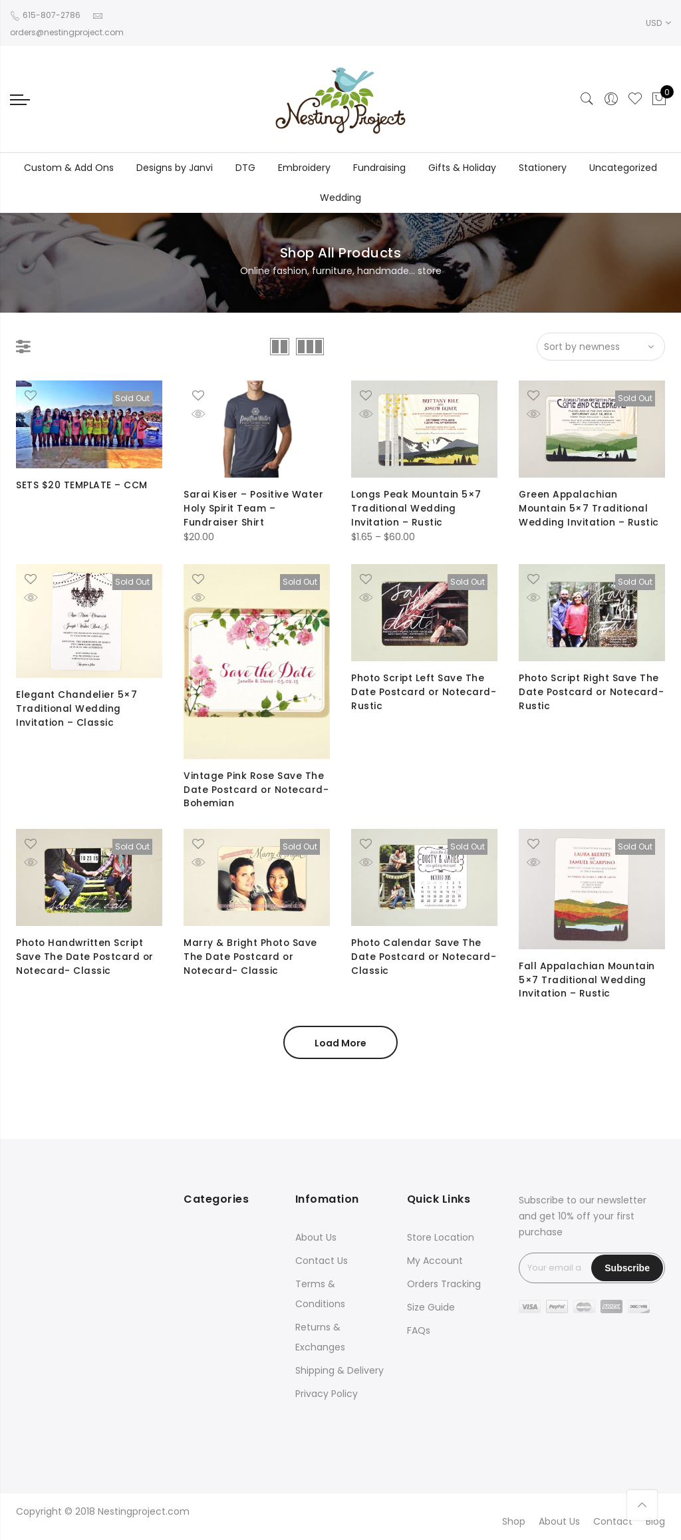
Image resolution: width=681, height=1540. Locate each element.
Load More (340, 1043)
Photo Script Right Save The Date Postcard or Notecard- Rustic (590, 691)
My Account (435, 1260)
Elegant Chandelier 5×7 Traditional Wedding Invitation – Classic (76, 708)
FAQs (418, 1330)
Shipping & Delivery (339, 1370)
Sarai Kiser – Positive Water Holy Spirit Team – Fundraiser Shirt (254, 508)
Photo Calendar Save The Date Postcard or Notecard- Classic (417, 956)
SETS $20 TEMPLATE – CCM (82, 485)
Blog (655, 1521)
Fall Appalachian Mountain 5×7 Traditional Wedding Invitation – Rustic (588, 979)
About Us (316, 1237)
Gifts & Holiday (462, 167)
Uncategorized (623, 167)
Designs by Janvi (174, 167)
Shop (513, 1521)
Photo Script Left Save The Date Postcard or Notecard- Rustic (418, 691)
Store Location (440, 1237)
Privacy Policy (326, 1393)
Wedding (340, 197)
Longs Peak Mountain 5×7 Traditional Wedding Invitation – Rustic (417, 508)
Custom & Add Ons (69, 167)
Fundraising (379, 167)
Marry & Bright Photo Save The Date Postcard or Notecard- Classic (251, 956)
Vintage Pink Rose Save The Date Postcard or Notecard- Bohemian (254, 789)
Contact (612, 1521)
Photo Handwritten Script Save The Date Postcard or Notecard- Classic (85, 956)
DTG (245, 167)
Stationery (543, 167)
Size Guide (431, 1307)
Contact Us (321, 1260)
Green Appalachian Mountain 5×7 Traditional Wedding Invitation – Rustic (589, 508)
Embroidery (304, 167)
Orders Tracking (444, 1284)
